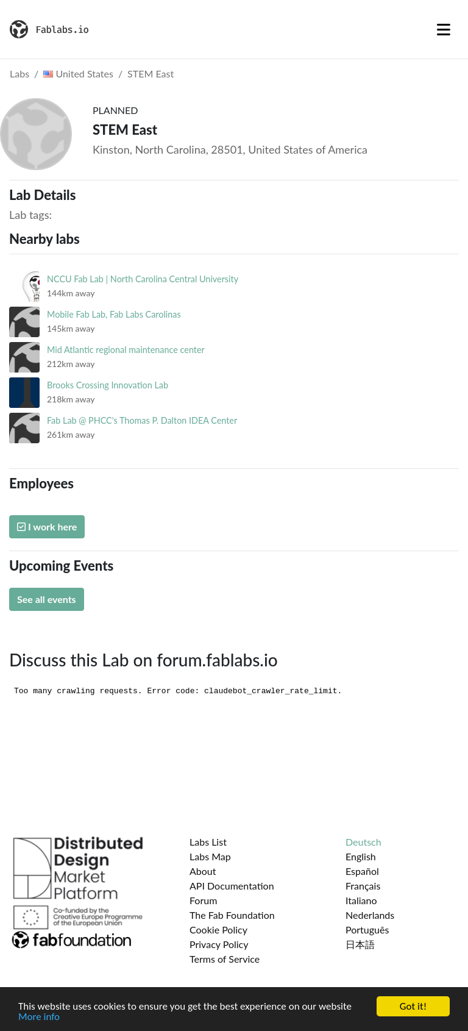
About (203, 871)
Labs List (208, 841)
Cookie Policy (218, 929)
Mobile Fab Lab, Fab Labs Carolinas (114, 314)
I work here (47, 526)
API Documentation (232, 885)
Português (367, 929)
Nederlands (370, 915)
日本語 (360, 944)
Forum (203, 900)
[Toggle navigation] (443, 29)
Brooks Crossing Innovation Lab (107, 385)
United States (78, 73)
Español (362, 871)
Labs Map (210, 856)
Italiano (361, 900)
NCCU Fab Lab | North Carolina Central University (142, 279)
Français (363, 885)
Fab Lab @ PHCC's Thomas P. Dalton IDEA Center (142, 420)
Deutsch (363, 841)
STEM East (150, 73)
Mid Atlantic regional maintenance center (126, 349)
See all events (46, 599)
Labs (19, 73)
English (361, 856)
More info (39, 1017)
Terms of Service (225, 959)
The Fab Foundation (232, 915)
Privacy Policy (219, 944)
